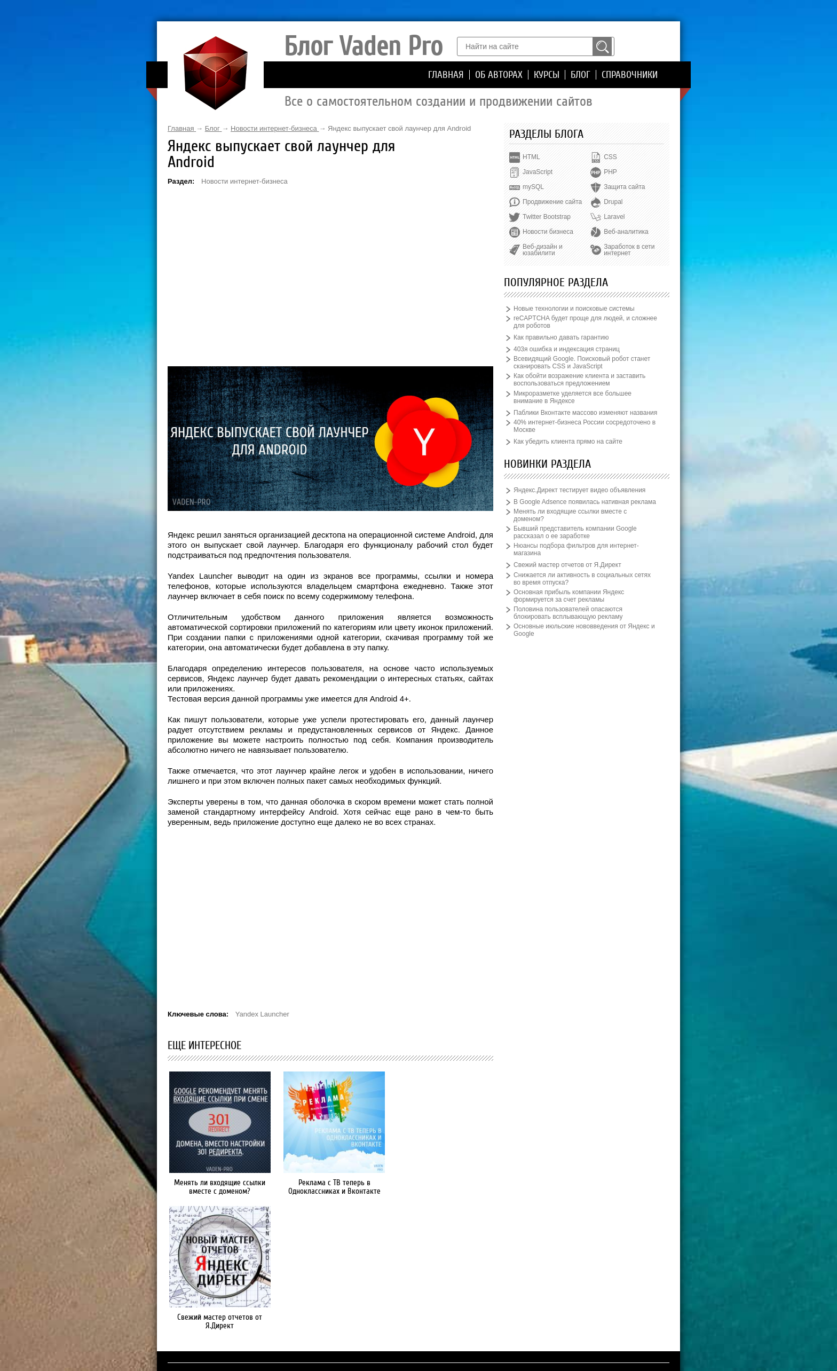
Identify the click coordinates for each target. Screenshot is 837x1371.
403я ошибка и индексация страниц (567, 349)
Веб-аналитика (626, 231)
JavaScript (537, 172)
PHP (610, 172)
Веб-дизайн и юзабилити (543, 250)
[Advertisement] (330, 275)
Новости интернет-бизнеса (244, 181)
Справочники (630, 75)
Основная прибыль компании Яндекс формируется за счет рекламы (569, 595)
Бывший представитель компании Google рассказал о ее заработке (575, 532)
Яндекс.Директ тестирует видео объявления (579, 490)
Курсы (546, 75)
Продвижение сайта (552, 202)
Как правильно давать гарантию (561, 337)
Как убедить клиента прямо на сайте (568, 441)
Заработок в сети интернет (629, 250)
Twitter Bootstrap (547, 216)
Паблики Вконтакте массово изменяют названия (585, 412)
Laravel (614, 216)
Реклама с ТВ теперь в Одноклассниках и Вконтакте (331, 1187)
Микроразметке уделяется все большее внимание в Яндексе (572, 397)
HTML (531, 157)
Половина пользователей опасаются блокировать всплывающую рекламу (568, 612)
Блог (580, 75)
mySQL (533, 187)
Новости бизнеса (548, 231)
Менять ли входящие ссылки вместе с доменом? (218, 1187)
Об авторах (499, 75)
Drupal (613, 202)
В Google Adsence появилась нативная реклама (585, 502)
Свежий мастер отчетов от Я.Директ (442, 1187)
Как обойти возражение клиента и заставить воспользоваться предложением (579, 379)
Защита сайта (624, 187)
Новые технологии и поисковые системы (574, 308)
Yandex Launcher (262, 1014)
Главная (446, 75)
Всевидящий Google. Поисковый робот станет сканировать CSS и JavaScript (582, 362)
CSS (610, 157)
